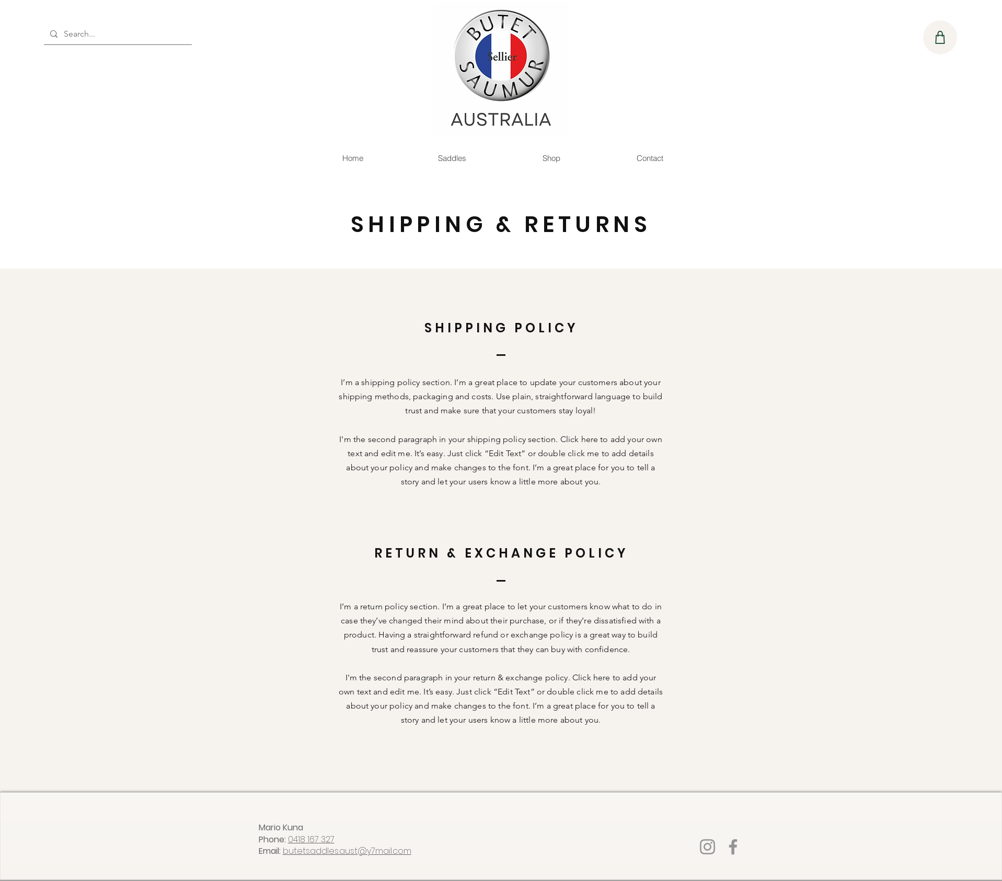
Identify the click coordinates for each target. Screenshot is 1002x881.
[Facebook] (733, 847)
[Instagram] (707, 847)
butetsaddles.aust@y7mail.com (347, 851)
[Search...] (117, 34)
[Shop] (940, 37)
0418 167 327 (311, 839)
